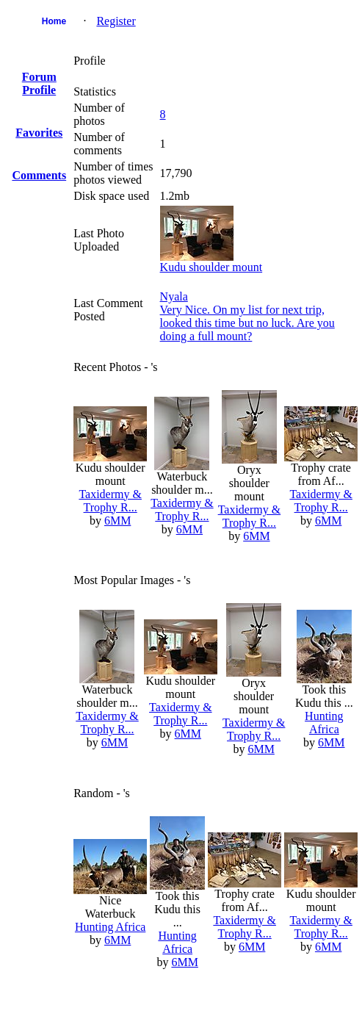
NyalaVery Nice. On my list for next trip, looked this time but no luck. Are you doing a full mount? (247, 316)
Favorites (38, 132)
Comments (39, 175)
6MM (117, 520)
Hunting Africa (324, 722)
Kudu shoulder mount (211, 267)
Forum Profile (39, 83)
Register (115, 21)
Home (54, 21)
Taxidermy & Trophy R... (110, 501)
